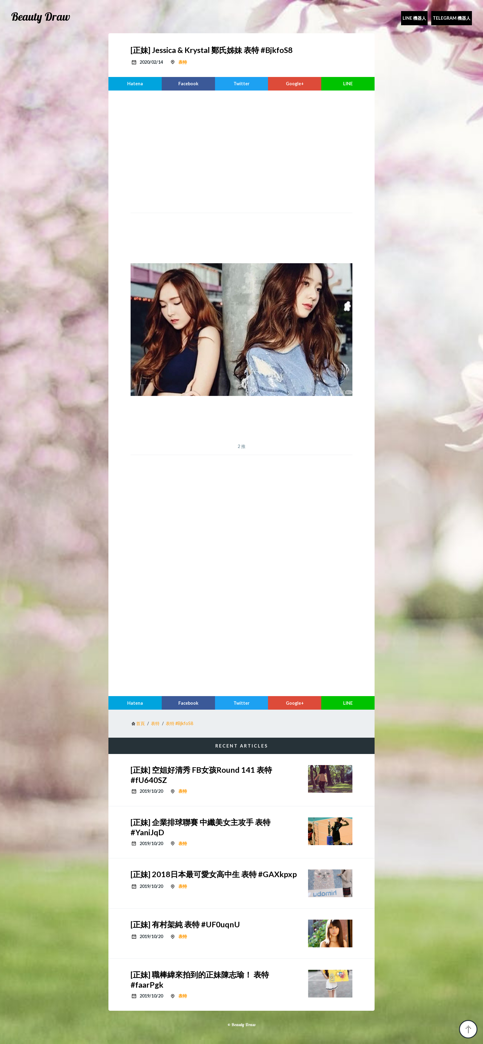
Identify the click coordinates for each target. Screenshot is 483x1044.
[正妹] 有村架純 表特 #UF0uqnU (185, 924)
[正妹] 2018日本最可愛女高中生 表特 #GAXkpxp (214, 874)
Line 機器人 (414, 18)
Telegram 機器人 (451, 18)
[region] (241, 151)
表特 (182, 62)
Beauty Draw (40, 16)
